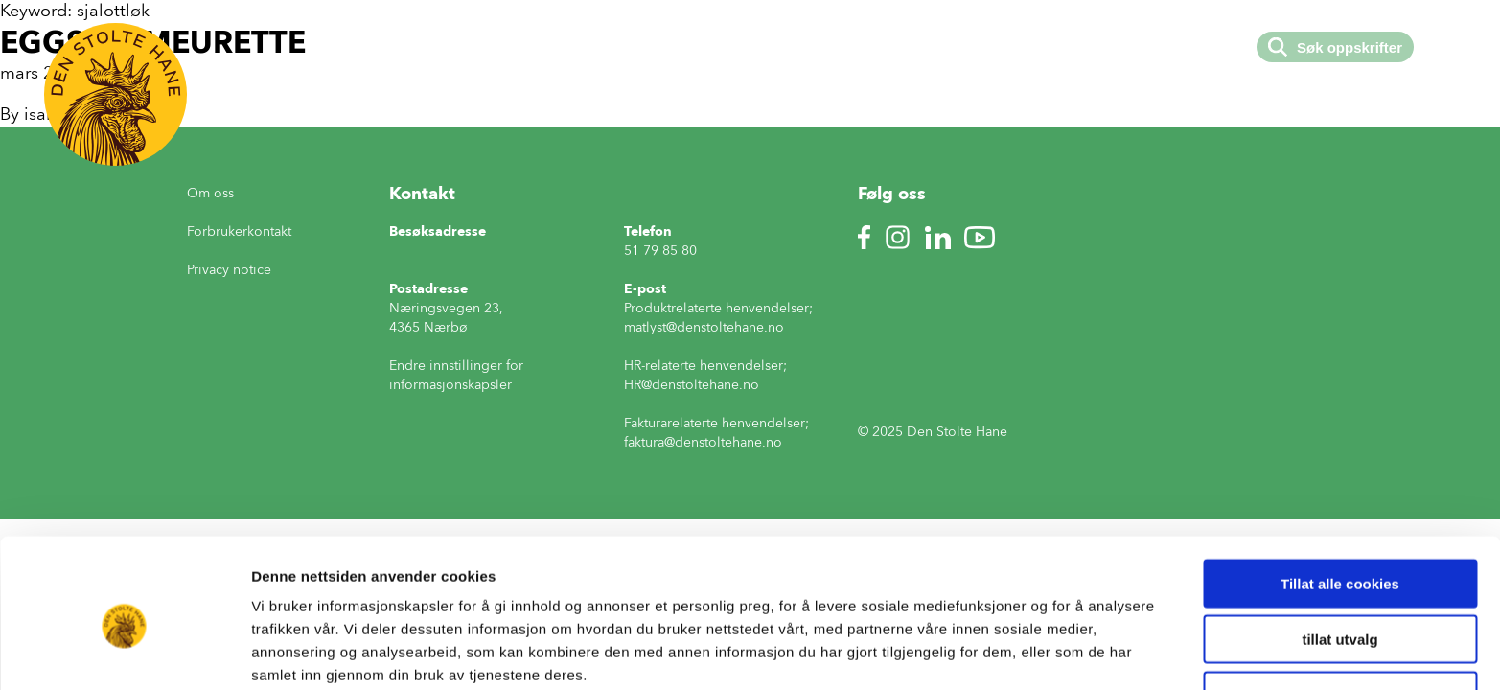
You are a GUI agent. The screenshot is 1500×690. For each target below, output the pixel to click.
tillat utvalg (1339, 555)
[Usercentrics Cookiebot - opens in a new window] (124, 652)
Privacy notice (229, 270)
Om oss (210, 193)
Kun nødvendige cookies (1340, 611)
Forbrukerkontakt (239, 231)
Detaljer (1021, 652)
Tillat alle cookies (1340, 499)
